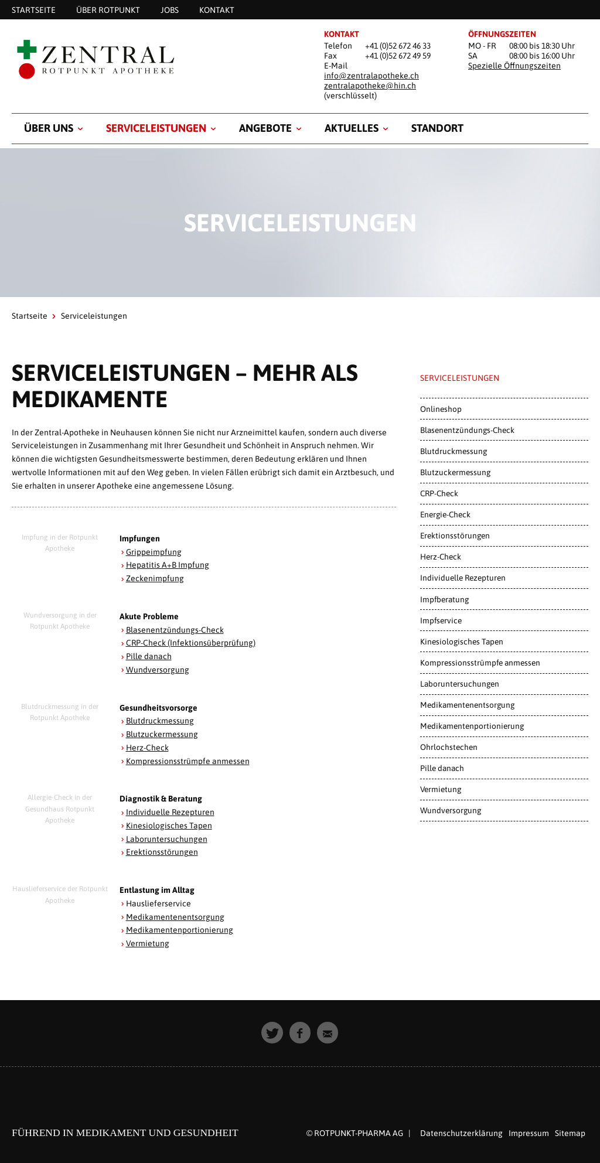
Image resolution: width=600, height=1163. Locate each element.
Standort (437, 128)
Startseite (29, 315)
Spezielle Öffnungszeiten (514, 65)
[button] (272, 1032)
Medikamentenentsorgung (175, 917)
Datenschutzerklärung (461, 1133)
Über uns (48, 128)
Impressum (529, 1133)
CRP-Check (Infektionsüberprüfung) (191, 642)
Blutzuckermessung (162, 734)
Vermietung (147, 943)
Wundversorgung (157, 669)
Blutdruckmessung (160, 720)
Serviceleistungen (156, 128)
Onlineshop (441, 409)
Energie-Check (445, 514)
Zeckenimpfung (155, 578)
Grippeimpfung (154, 552)
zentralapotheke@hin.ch (370, 85)
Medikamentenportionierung (179, 930)
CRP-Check (439, 493)
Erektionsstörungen (162, 852)
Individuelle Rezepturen (170, 812)
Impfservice (441, 620)
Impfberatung (444, 599)
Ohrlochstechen (449, 747)
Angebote (265, 128)
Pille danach (149, 656)
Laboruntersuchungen (166, 839)
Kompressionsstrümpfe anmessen (188, 761)
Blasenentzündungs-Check (175, 630)
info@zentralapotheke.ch (371, 75)
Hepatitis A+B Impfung (167, 564)
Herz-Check (147, 747)
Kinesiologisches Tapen (169, 825)
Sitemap (570, 1133)
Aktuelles (352, 128)
